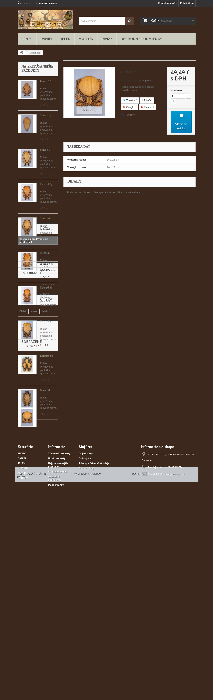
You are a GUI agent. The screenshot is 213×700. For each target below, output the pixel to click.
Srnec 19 (45, 116)
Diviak (23, 540)
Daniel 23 (46, 184)
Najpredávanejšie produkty (37, 68)
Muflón (35, 546)
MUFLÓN (86, 38)
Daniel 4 (45, 322)
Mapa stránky (56, 661)
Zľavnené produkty (59, 629)
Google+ (129, 107)
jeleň (45, 540)
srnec (34, 540)
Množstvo (176, 90)
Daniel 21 (46, 287)
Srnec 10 (45, 81)
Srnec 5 (45, 150)
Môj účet (85, 623)
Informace (31, 499)
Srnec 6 (45, 219)
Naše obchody (32, 515)
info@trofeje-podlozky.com (170, 650)
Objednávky (86, 629)
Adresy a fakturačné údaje (94, 639)
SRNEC (27, 38)
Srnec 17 (45, 356)
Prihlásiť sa (186, 3)
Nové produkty (56, 634)
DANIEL (46, 38)
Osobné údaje (87, 644)
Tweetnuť (129, 100)
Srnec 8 (45, 390)
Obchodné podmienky (141, 38)
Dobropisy (85, 634)
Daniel (23, 546)
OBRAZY (26, 484)
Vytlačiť (131, 114)
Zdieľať (147, 100)
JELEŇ (66, 38)
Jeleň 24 (45, 253)
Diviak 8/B (47, 576)
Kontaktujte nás (167, 3)
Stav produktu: (129, 80)
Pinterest (147, 107)
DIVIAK (107, 38)
